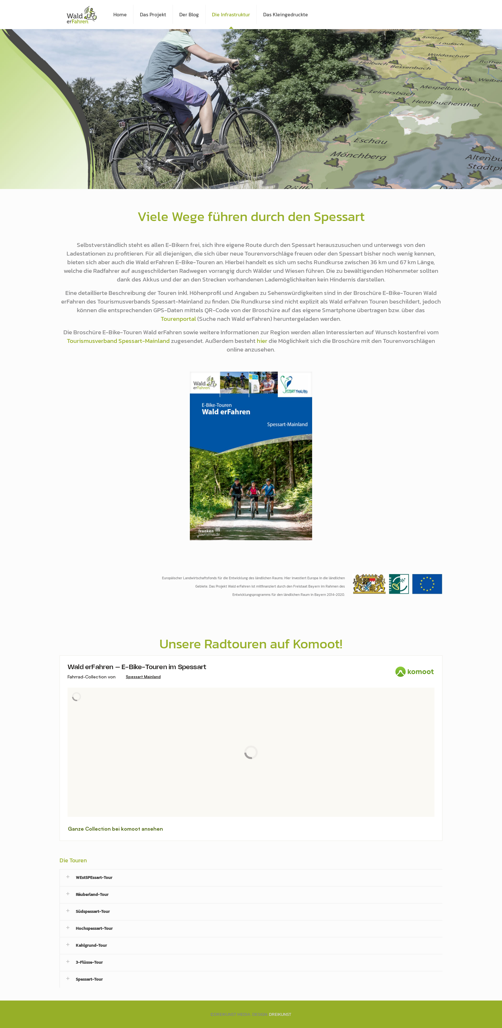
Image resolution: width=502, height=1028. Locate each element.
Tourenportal (178, 318)
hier (262, 340)
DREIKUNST (280, 1014)
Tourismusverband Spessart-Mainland (118, 340)
